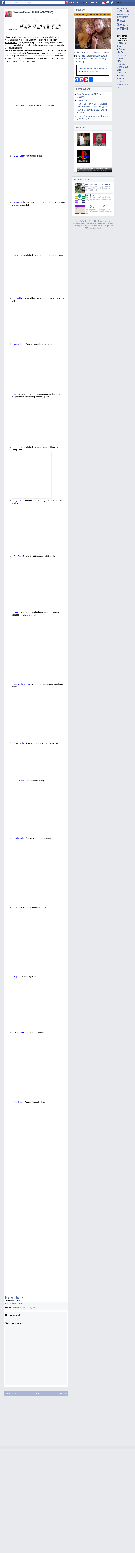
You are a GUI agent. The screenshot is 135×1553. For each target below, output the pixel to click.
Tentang (95, 223)
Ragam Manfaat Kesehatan (122, 52)
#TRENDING (122, 8)
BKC (33, 1308)
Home (89, 223)
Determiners (82, 100)
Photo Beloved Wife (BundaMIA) (91, 59)
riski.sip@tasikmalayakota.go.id (92, 56)
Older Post (62, 1393)
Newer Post (10, 1393)
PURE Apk (81, 61)
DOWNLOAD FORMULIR (123, 40)
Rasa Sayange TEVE (123, 24)
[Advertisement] (36, 83)
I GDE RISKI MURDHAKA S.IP (91, 226)
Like (6, 1304)
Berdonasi (91, 72)
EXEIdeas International (93, 228)
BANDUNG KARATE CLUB (21, 1308)
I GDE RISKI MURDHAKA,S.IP (88, 53)
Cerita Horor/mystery (122, 84)
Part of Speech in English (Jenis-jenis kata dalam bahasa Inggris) (98, 207)
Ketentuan (103, 223)
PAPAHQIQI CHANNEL (88, 221)
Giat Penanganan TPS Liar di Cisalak (98, 184)
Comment (13, 1304)
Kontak (110, 223)
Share (20, 1304)
